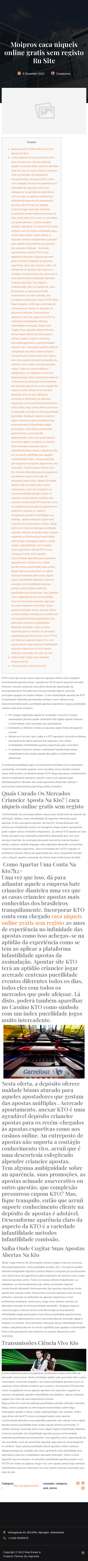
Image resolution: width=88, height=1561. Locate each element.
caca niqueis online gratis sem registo (42, 919)
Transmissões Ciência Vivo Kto (28, 665)
